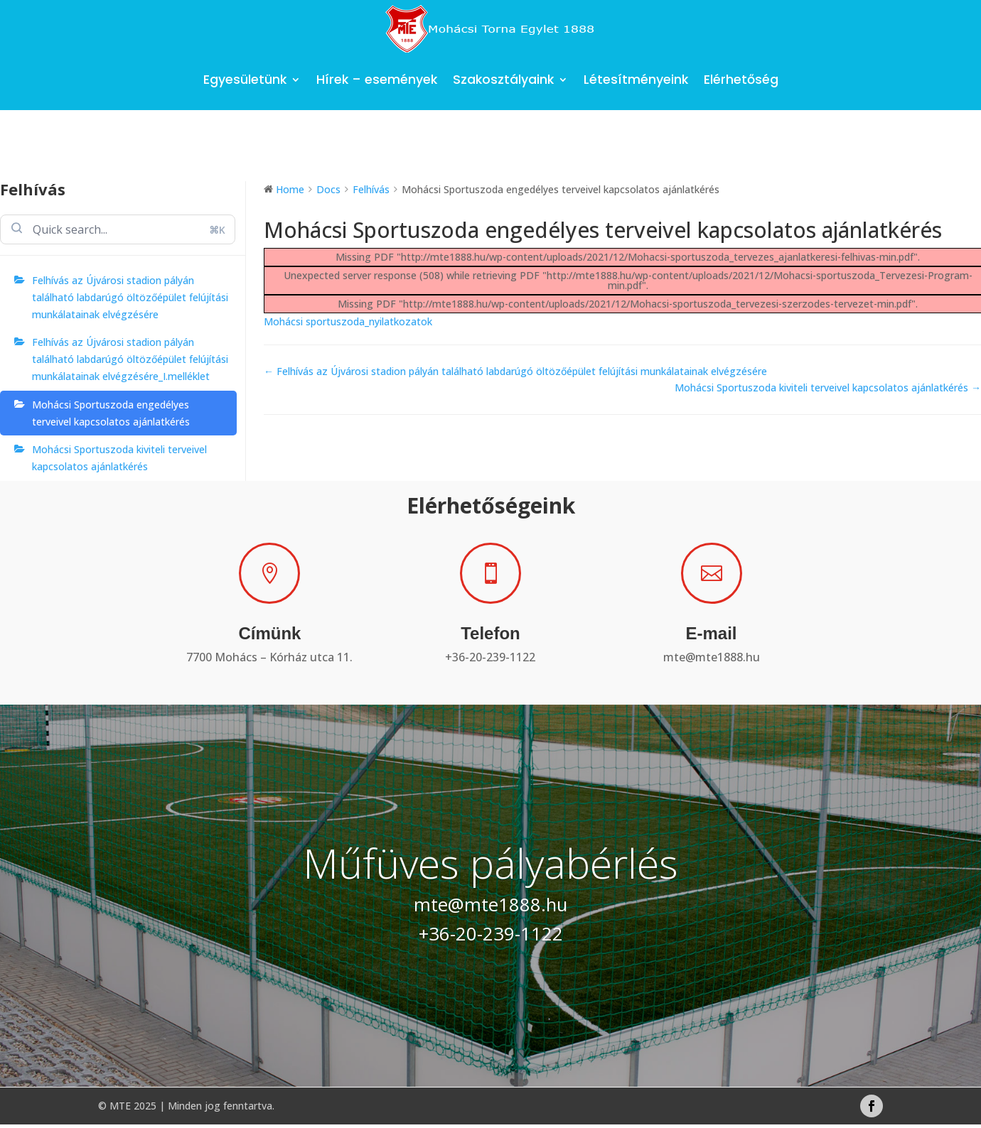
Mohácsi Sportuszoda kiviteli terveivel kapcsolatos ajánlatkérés (119, 458)
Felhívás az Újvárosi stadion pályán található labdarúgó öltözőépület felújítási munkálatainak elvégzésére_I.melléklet (130, 359)
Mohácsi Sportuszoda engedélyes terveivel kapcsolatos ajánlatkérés (111, 413)
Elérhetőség (741, 79)
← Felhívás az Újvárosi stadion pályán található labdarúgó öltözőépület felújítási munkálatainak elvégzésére (515, 371)
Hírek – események (376, 79)
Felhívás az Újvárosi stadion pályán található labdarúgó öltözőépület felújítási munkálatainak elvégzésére (130, 297)
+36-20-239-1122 (490, 657)
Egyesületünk (244, 79)
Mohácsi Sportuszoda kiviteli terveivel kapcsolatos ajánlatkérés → (828, 387)
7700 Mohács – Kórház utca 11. (269, 657)
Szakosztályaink (503, 79)
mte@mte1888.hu (711, 657)
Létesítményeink (636, 79)
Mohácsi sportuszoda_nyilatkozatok (348, 321)
